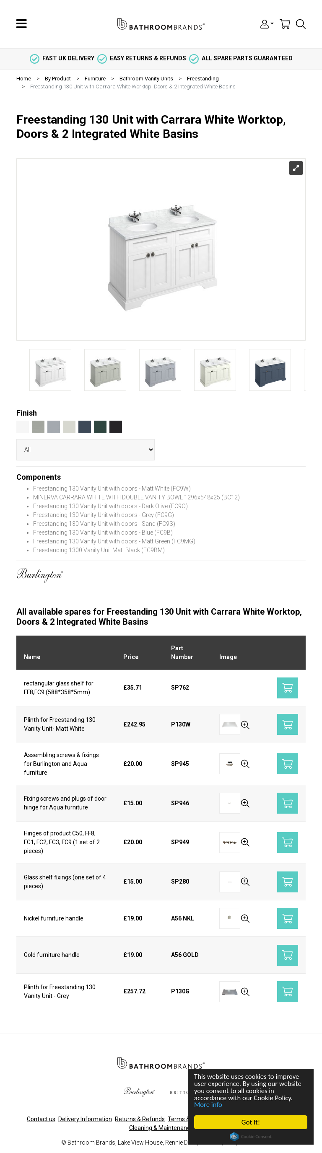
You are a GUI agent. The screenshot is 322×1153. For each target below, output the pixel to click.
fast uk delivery (62, 58)
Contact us (41, 1119)
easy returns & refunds (141, 58)
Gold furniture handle (52, 954)
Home (23, 78)
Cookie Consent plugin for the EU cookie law (251, 1136)
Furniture (95, 78)
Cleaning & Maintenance (161, 1128)
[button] (267, 23)
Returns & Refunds (140, 1119)
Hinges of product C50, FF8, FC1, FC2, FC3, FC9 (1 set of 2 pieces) (62, 842)
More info (209, 1104)
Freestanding (203, 78)
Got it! (251, 1122)
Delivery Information (85, 1119)
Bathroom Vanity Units (146, 78)
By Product (58, 78)
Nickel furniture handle (53, 918)
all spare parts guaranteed (241, 58)
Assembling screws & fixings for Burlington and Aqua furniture (61, 764)
